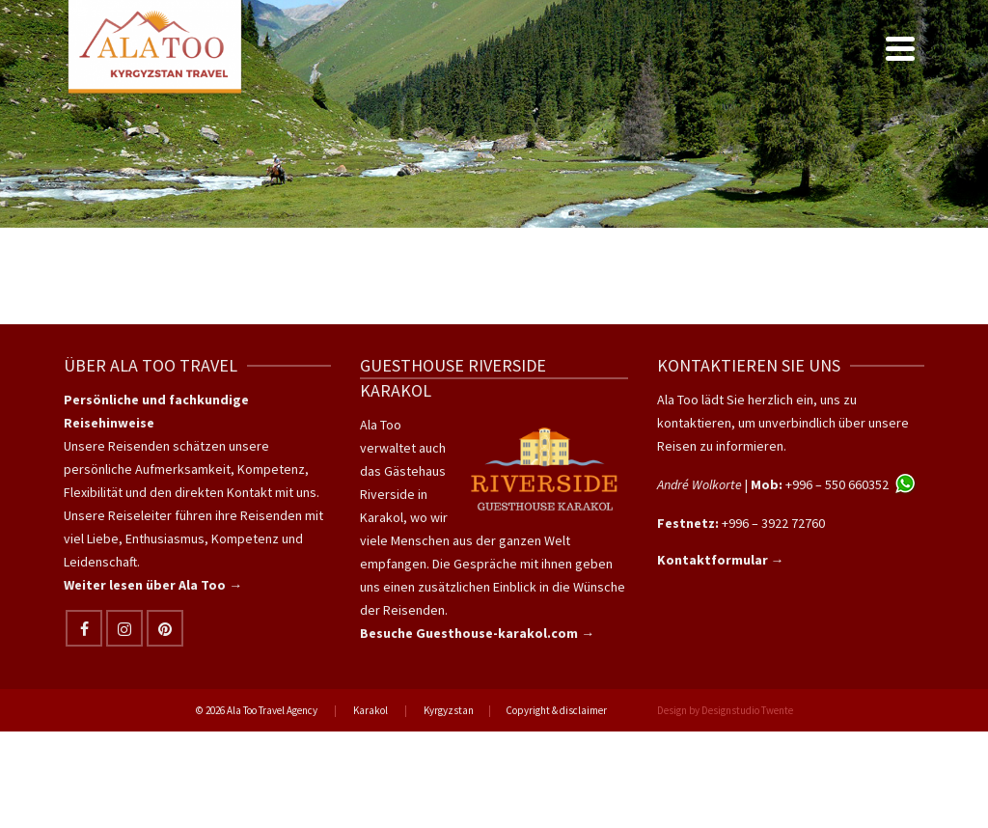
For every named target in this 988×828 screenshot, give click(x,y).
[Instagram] (124, 628)
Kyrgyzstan (449, 710)
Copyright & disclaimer (556, 710)
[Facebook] (84, 628)
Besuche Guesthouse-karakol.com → (477, 633)
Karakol (370, 710)
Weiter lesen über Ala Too (146, 584)
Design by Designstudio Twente (725, 710)
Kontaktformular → (720, 559)
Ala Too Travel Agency (272, 710)
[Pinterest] (165, 628)
